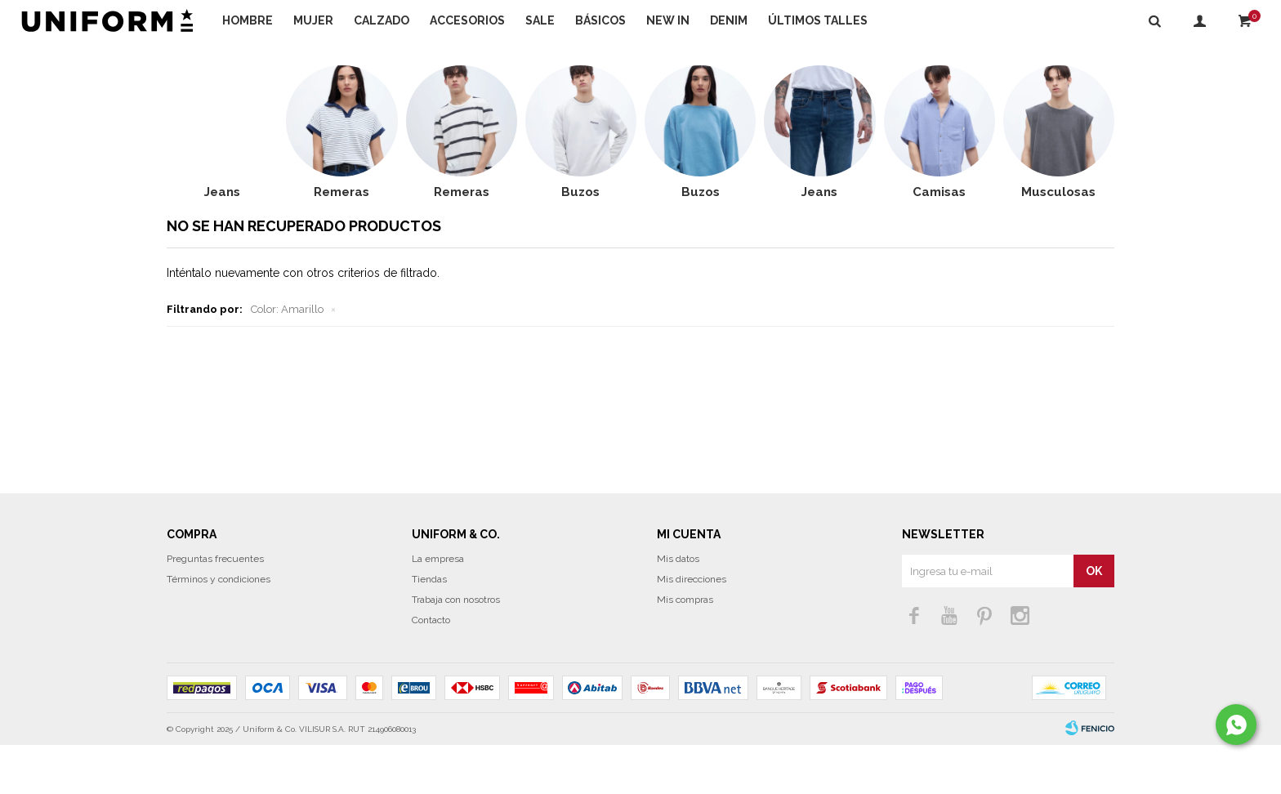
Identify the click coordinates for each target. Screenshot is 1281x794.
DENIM (729, 20)
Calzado (381, 20)
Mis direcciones (691, 628)
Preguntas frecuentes (215, 607)
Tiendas (429, 628)
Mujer (313, 20)
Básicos (600, 20)
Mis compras (685, 648)
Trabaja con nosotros (456, 648)
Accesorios (467, 20)
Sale (540, 20)
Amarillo (287, 358)
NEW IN (668, 20)
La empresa (438, 607)
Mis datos (678, 607)
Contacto (431, 669)
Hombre (247, 20)
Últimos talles (818, 20)
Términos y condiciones (218, 628)
